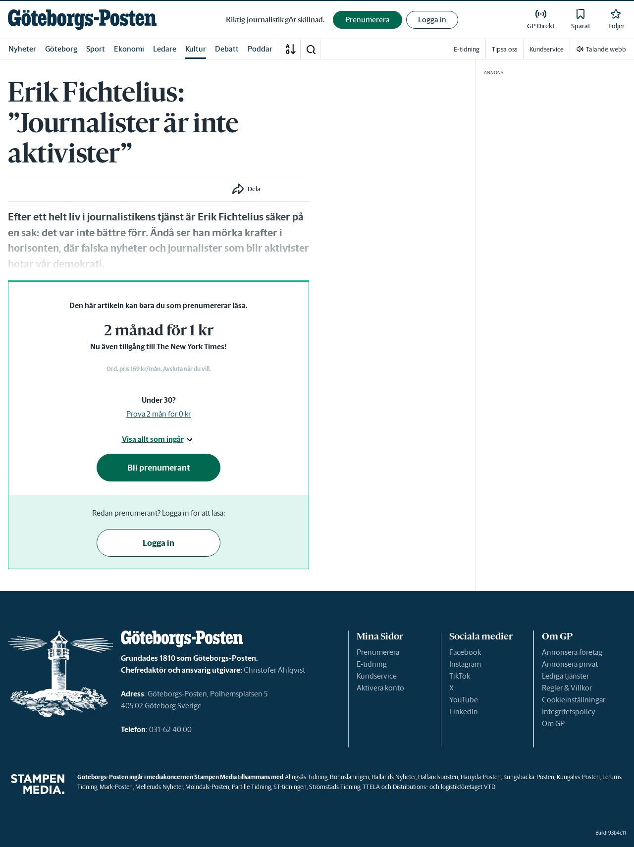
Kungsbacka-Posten (528, 777)
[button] (311, 49)
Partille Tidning (251, 787)
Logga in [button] (432, 19)
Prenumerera (378, 652)
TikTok (459, 676)
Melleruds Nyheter (159, 787)
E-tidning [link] (466, 49)
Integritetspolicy (568, 711)
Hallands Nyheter (393, 777)
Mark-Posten (116, 787)
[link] (82, 19)
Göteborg (61, 48)
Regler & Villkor (567, 687)
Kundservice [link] (546, 49)
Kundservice (377, 676)
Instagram (465, 664)
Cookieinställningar (573, 699)
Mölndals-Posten (207, 787)
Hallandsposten (438, 777)
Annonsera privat (570, 664)
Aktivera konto (380, 687)
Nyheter (22, 48)
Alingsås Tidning (306, 777)
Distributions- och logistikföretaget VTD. (444, 787)
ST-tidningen (290, 787)
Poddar (260, 48)
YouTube (463, 699)
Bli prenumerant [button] (158, 467)
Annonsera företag (572, 652)
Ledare (164, 48)
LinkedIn (463, 711)
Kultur (195, 48)
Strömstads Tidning (334, 787)
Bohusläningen (349, 777)
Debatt (227, 48)
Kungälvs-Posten (578, 777)
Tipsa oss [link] (504, 49)
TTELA (371, 787)
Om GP (553, 723)
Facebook (465, 652)
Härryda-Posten (481, 777)
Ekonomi (129, 48)
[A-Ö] (290, 49)
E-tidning (372, 664)
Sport (95, 48)
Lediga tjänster (565, 676)
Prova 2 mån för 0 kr (158, 414)
